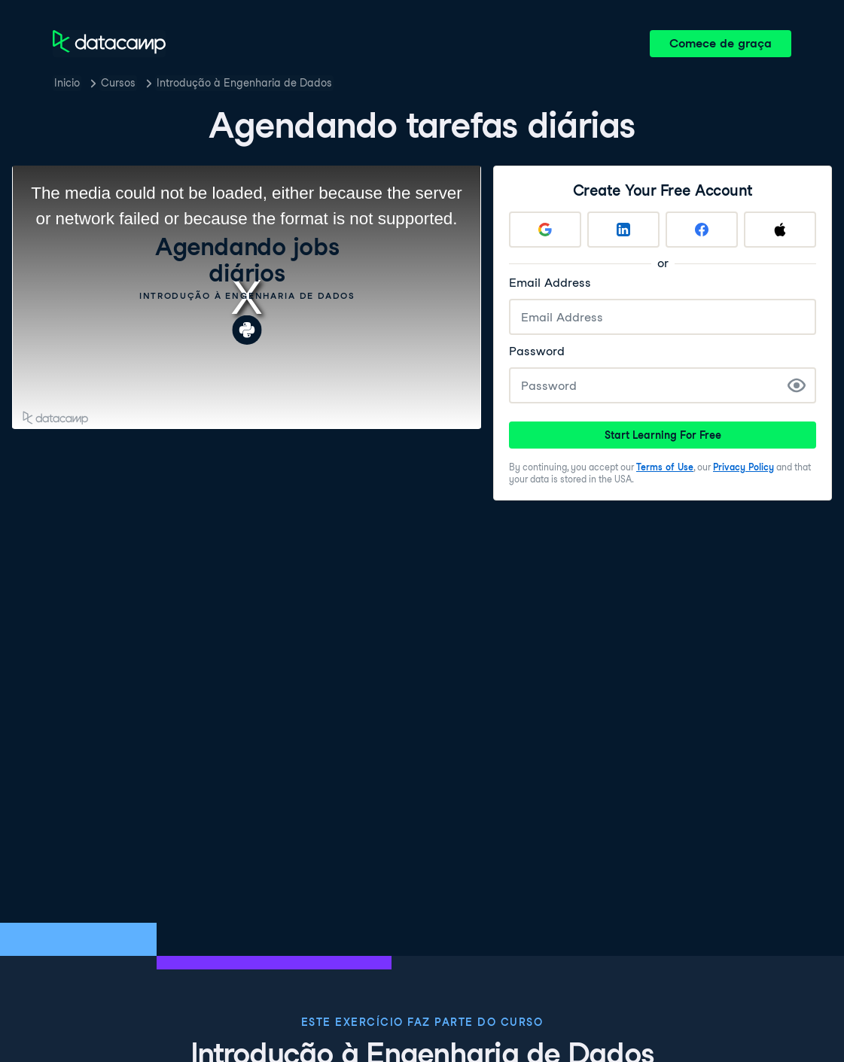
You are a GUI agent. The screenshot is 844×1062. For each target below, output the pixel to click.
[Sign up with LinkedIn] (623, 229)
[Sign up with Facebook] (702, 229)
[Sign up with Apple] (780, 229)
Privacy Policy (743, 467)
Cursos (118, 83)
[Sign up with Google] (545, 229)
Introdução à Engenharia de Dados (244, 83)
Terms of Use (664, 467)
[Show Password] (796, 385)
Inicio (67, 83)
